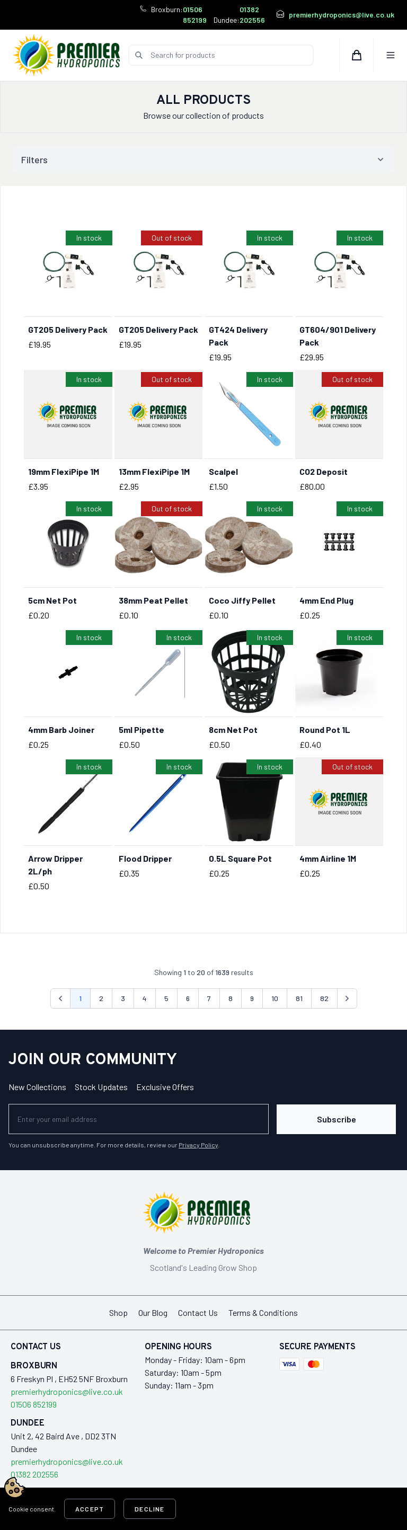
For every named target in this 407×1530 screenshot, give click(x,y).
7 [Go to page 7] (209, 998)
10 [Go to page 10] (274, 998)
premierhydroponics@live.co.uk (341, 14)
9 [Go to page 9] (252, 998)
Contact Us (198, 1312)
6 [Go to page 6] (188, 998)
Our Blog (152, 1312)
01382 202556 (252, 14)
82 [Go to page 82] (324, 998)
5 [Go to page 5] (166, 998)
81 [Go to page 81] (299, 998)
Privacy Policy (198, 1144)
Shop (118, 1312)
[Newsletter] (138, 1119)
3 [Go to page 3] (123, 998)
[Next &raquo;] (347, 998)
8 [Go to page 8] (230, 998)
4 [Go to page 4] (145, 998)
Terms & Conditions (263, 1312)
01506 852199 (195, 14)
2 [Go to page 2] (101, 998)
